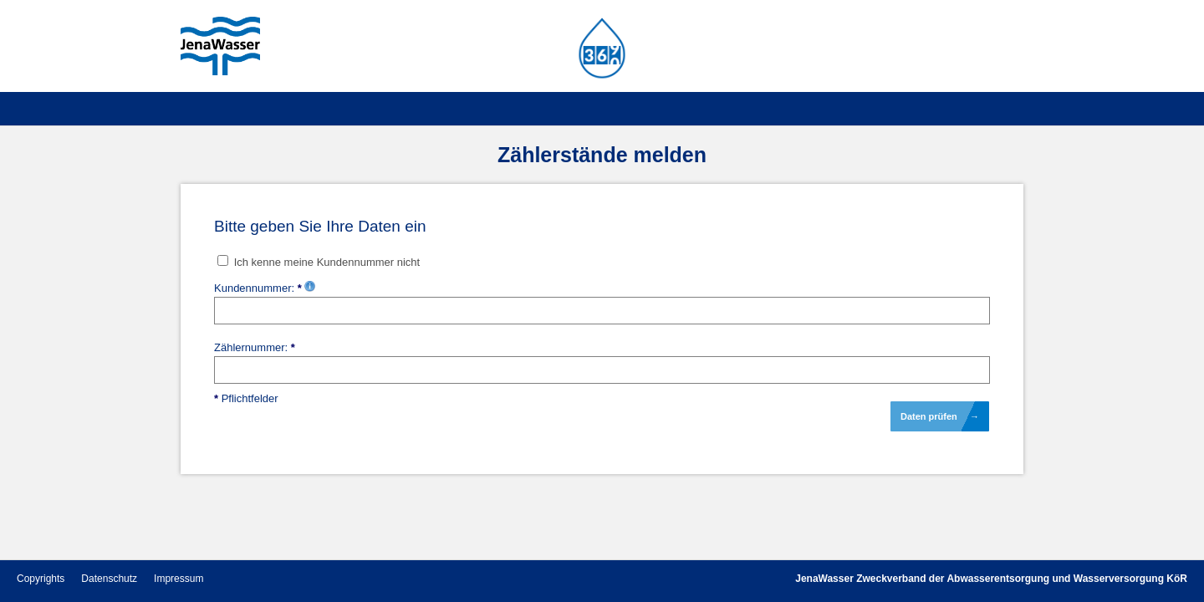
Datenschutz (109, 578)
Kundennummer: (264, 288)
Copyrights (40, 578)
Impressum (178, 578)
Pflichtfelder (246, 398)
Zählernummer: (254, 347)
